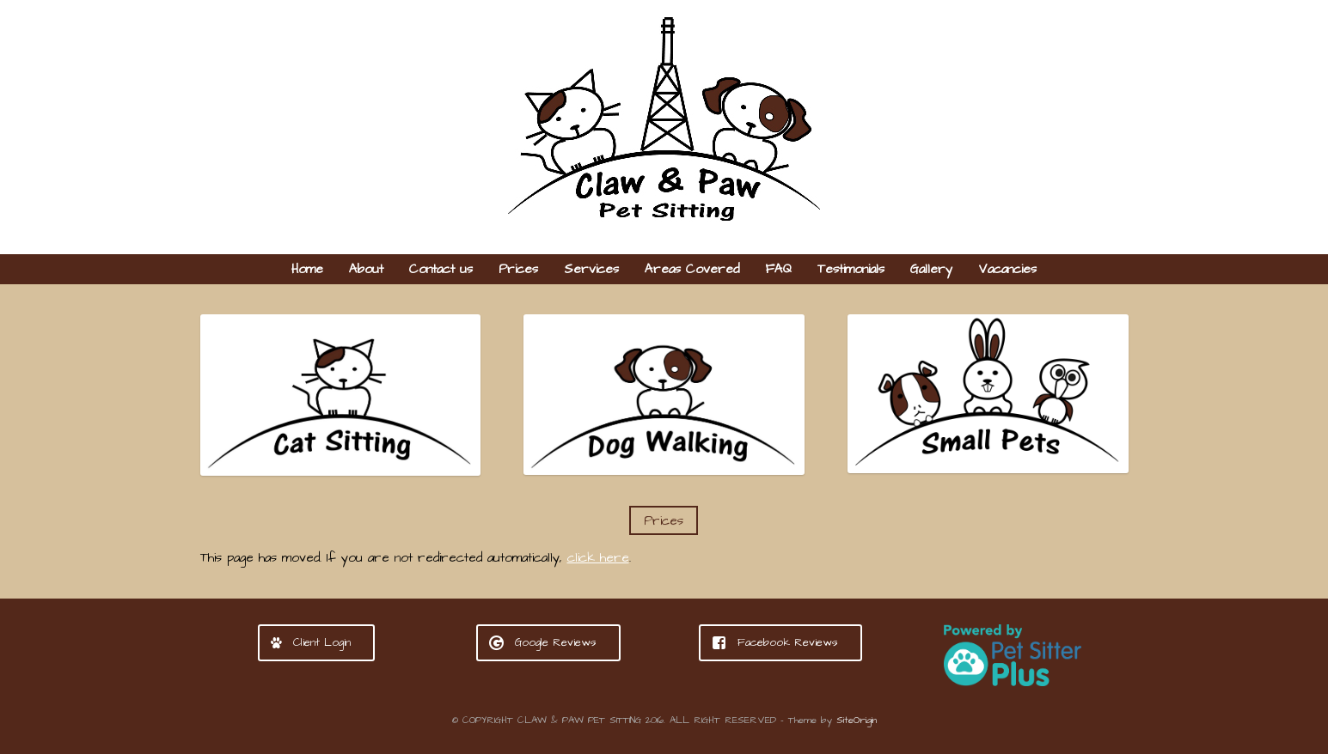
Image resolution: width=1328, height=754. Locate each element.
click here (598, 558)
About (366, 269)
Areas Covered (692, 269)
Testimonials (850, 269)
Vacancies (1007, 269)
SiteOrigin (856, 720)
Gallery (931, 269)
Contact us (441, 269)
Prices (518, 269)
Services (591, 269)
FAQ (778, 269)
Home (307, 269)
